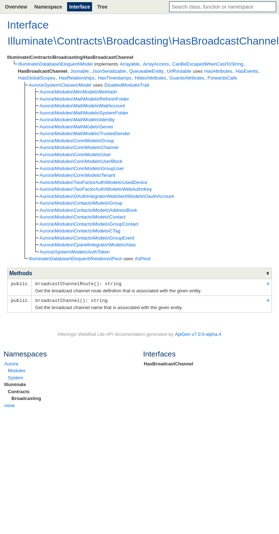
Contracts (19, 391)
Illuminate (15, 383)
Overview (16, 7)
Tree (102, 7)
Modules (16, 370)
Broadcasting (26, 397)
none (9, 404)
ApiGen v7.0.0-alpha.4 (198, 333)
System (15, 377)
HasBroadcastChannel (168, 363)
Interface (79, 7)
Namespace (48, 7)
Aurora (11, 363)
